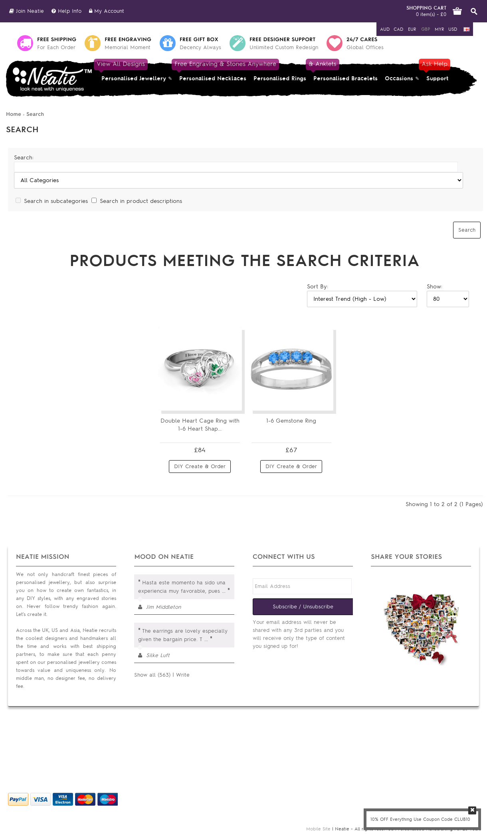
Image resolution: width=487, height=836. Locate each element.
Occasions (399, 78)
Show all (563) (152, 675)
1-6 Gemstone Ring (291, 421)
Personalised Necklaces (213, 71)
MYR (439, 29)
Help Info (66, 11)
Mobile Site (318, 828)
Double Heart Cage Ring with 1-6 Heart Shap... (200, 425)
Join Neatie (26, 11)
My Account (106, 11)
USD (452, 29)
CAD (398, 29)
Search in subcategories (56, 201)
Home (13, 114)
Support (436, 71)
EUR (412, 29)
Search (35, 114)
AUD (385, 29)
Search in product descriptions (141, 201)
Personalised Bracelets (344, 71)
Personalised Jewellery (132, 71)
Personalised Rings (279, 78)
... (224, 591)
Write (183, 675)
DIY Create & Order (200, 466)
